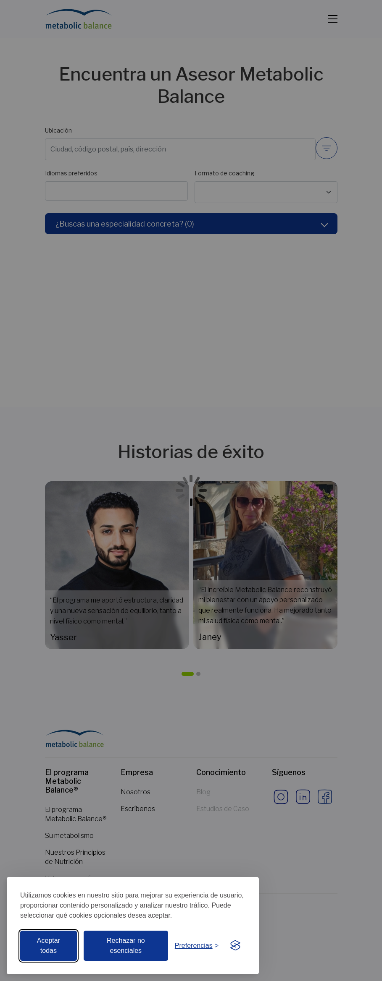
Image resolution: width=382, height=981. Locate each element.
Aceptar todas (48, 945)
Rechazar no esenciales (126, 945)
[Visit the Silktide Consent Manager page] (235, 946)
